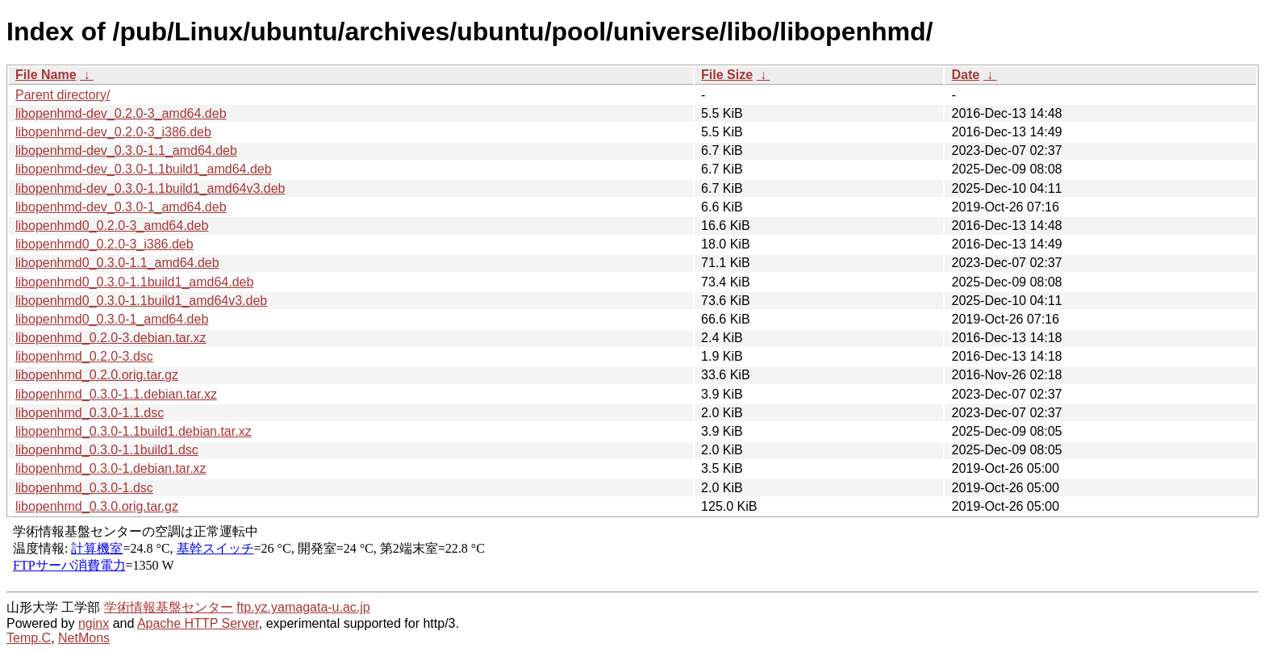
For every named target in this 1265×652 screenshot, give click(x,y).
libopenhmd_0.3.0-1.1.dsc (89, 413)
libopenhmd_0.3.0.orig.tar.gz (96, 506)
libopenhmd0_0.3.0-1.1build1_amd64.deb (134, 282)
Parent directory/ (62, 95)
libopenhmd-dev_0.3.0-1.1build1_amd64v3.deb (150, 188)
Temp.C (28, 638)
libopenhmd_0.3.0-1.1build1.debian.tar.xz (133, 431)
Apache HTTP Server (198, 623)
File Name (46, 75)
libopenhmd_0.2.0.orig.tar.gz (96, 375)
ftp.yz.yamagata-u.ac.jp (302, 607)
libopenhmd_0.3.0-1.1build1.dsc (106, 450)
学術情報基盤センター (168, 607)
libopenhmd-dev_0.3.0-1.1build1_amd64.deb (143, 169)
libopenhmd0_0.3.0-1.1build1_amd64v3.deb (141, 300)
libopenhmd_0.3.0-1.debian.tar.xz (111, 468)
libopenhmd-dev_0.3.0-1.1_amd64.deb (126, 150)
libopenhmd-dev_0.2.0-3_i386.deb (113, 132)
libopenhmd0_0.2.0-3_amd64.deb (111, 225)
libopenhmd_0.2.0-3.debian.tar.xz (111, 338)
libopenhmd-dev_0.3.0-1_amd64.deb (121, 207)
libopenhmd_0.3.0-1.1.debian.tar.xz (116, 394)
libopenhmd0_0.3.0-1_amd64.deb (111, 319)
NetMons (84, 638)
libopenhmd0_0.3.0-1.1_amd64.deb (117, 263)
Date (965, 75)
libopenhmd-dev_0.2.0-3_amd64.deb (121, 113)
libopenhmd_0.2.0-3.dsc (84, 356)
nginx (93, 623)
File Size (727, 75)
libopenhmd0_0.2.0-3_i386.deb (104, 244)
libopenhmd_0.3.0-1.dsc (84, 488)
